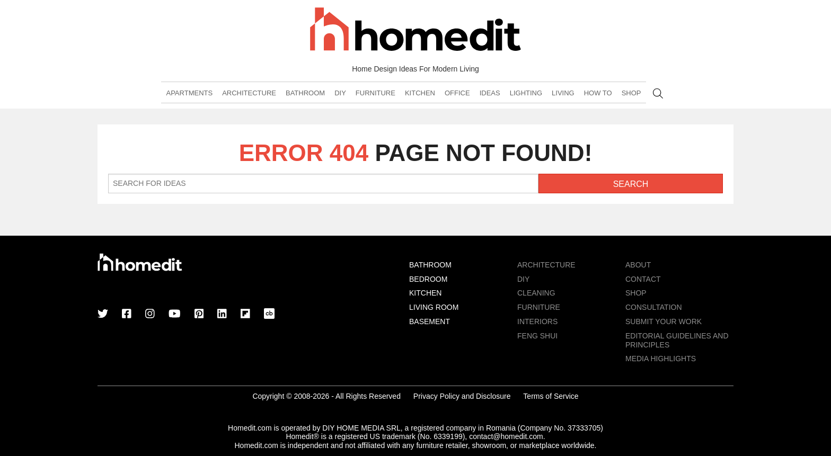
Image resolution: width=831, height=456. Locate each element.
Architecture (249, 93)
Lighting (526, 93)
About (638, 265)
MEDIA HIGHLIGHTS (660, 358)
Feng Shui (537, 336)
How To (598, 93)
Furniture (375, 93)
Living (563, 93)
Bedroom (428, 279)
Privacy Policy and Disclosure (462, 396)
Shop (631, 93)
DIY (340, 93)
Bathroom (305, 93)
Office (457, 93)
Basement (429, 321)
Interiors (537, 321)
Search (658, 93)
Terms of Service (550, 396)
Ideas (490, 93)
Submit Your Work (663, 321)
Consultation (653, 307)
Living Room (433, 307)
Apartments (189, 93)
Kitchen (420, 93)
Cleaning (536, 293)
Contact (643, 279)
